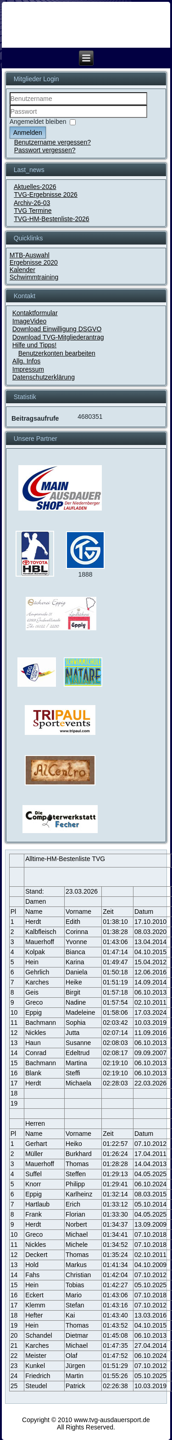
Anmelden (27, 132)
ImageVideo (29, 321)
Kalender (22, 269)
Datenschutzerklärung (43, 377)
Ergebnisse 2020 (34, 262)
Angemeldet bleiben (38, 121)
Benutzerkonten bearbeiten (56, 353)
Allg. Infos (26, 361)
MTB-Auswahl (30, 255)
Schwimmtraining (34, 277)
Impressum (28, 369)
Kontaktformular (35, 313)
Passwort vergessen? (45, 150)
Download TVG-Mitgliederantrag (58, 337)
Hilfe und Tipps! (34, 345)
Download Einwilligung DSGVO (57, 329)
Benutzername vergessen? (52, 142)
